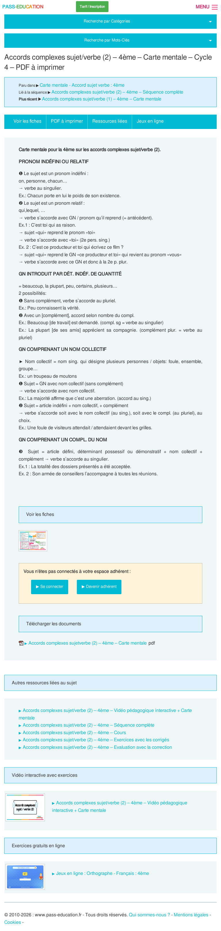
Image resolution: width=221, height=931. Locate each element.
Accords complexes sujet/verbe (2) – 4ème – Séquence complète (117, 92)
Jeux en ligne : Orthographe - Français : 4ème (102, 873)
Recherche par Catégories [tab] (107, 21)
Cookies (12, 922)
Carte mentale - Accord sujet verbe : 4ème (82, 85)
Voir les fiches (27, 121)
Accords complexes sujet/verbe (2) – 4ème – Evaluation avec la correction (97, 747)
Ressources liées (109, 121)
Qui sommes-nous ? (149, 915)
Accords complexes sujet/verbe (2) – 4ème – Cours (74, 732)
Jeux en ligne (150, 121)
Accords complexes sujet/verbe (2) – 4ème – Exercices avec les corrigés (96, 740)
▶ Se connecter (49, 586)
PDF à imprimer (67, 121)
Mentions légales (191, 915)
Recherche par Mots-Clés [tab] (106, 40)
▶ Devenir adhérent (99, 586)
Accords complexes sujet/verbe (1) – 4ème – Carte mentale (101, 99)
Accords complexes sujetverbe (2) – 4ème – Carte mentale (87, 643)
